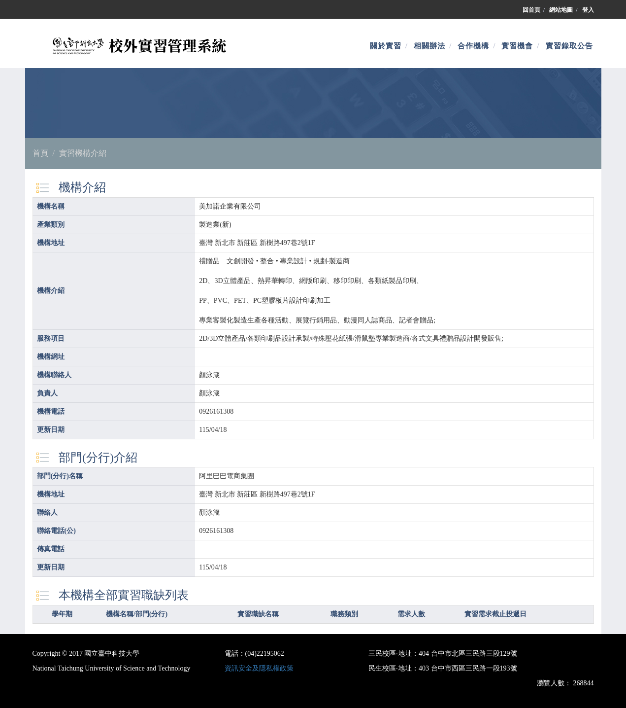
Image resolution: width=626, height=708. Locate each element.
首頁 (40, 153)
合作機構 (473, 46)
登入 (588, 9)
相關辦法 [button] (429, 46)
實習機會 (517, 46)
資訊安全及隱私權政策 (259, 668)
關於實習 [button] (385, 46)
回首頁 (531, 9)
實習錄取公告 (569, 46)
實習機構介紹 (82, 153)
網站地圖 (561, 9)
